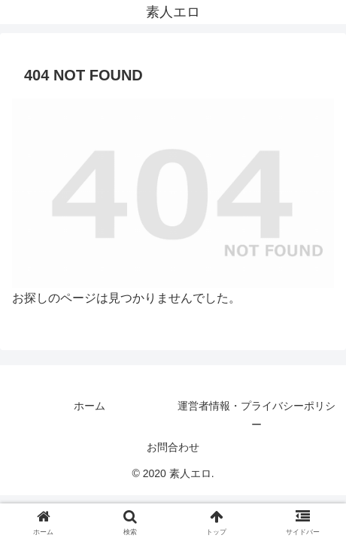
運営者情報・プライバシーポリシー (256, 415)
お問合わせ (173, 447)
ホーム (89, 406)
